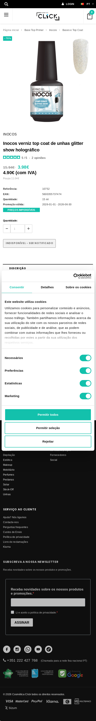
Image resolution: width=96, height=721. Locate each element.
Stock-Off (8, 489)
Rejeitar (48, 441)
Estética (7, 459)
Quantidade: (10, 220)
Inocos (53, 30)
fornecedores (58, 454)
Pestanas (8, 479)
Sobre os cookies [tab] (78, 287)
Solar (6, 484)
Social (53, 459)
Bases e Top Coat (73, 30)
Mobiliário (9, 469)
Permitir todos (48, 414)
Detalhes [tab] (47, 287)
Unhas (7, 494)
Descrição (17, 268)
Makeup (7, 464)
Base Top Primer (34, 30)
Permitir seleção (48, 428)
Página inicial (11, 30)
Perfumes (8, 474)
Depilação (9, 454)
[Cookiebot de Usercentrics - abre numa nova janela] (73, 276)
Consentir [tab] (17, 287)
